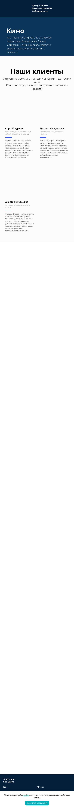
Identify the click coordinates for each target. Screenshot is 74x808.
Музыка (40, 787)
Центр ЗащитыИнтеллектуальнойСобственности (42, 8)
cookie (26, 795)
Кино (5, 787)
